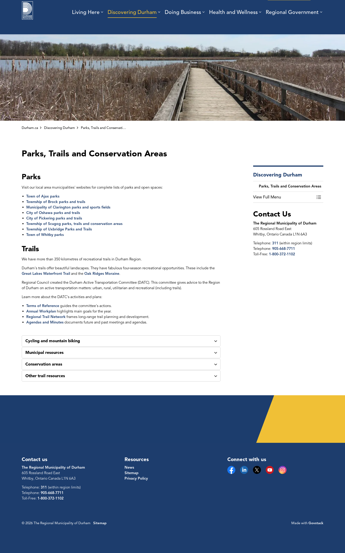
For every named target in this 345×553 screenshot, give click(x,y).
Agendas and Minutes (45, 322)
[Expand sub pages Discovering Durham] (159, 25)
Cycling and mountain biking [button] (52, 340)
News (129, 467)
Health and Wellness (233, 25)
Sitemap (131, 473)
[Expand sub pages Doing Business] (203, 25)
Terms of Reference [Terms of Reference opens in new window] (42, 306)
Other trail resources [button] (45, 375)
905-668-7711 (283, 248)
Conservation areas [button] (43, 364)
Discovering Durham (132, 25)
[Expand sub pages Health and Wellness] (260, 25)
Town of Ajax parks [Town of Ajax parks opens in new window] (42, 196)
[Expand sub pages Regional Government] (321, 25)
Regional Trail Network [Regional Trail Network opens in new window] (46, 317)
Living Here (86, 25)
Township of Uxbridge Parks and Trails (59, 229)
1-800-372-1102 (282, 254)
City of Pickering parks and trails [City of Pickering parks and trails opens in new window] (54, 218)
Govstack (315, 523)
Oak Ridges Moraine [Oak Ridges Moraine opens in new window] (101, 273)
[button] (283, 197)
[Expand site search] (318, 8)
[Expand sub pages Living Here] (102, 25)
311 (275, 243)
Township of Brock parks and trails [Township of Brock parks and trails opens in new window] (55, 202)
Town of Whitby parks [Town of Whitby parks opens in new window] (45, 234)
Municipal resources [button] (44, 352)
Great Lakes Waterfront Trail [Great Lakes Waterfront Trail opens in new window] (46, 273)
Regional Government (292, 25)
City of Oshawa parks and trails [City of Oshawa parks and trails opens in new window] (53, 213)
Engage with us (289, 8)
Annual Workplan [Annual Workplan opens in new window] (41, 311)
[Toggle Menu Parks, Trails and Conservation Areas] (318, 197)
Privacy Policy (136, 478)
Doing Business (183, 25)
